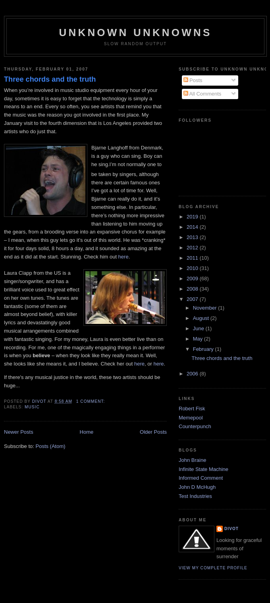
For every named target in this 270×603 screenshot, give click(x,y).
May (198, 339)
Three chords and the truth (50, 79)
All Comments (202, 94)
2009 (193, 278)
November (205, 308)
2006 (193, 374)
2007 (193, 299)
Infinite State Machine (203, 469)
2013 (193, 237)
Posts (192, 80)
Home (87, 432)
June (199, 328)
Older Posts (153, 432)
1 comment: (91, 401)
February (204, 349)
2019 (193, 217)
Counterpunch (195, 426)
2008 (193, 289)
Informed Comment (201, 478)
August (201, 318)
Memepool (191, 418)
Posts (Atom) (51, 446)
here (123, 257)
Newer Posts (18, 432)
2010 (193, 268)
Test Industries (195, 496)
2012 (193, 248)
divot (231, 528)
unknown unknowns (135, 32)
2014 (193, 227)
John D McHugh (197, 487)
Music (32, 407)
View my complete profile (213, 568)
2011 (193, 258)
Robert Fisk (192, 409)
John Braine (192, 460)
